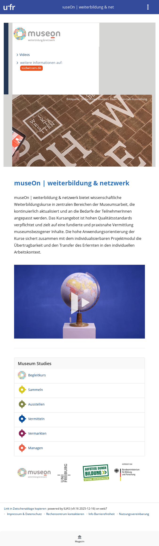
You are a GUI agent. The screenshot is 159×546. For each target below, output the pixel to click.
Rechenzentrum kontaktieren (65, 514)
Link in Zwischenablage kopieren (25, 509)
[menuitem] (148, 7)
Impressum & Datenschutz (24, 514)
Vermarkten (37, 433)
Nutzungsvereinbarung (134, 514)
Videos (24, 54)
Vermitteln (36, 419)
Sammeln (35, 389)
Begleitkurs (37, 375)
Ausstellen (36, 404)
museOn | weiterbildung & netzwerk (88, 7)
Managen (35, 448)
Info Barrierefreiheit (102, 514)
